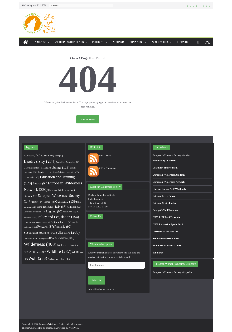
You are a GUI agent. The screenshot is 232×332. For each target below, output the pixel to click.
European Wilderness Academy (169, 174)
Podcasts (118, 42)
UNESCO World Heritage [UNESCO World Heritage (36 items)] (36, 238)
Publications (160, 42)
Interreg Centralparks (164, 203)
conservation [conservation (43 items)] (31, 177)
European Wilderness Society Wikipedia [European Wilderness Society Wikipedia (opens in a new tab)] (172, 272)
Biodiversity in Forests (164, 160)
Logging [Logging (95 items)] (54, 211)
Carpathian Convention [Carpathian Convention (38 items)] (67, 162)
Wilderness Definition (69, 42)
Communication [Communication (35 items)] (70, 172)
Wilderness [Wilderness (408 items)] (40, 244)
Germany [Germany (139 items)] (66, 201)
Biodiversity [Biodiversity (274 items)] (39, 161)
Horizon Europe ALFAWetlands (169, 189)
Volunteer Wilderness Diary (167, 245)
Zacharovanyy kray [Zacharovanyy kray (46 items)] (59, 259)
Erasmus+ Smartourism (165, 167)
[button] (47, 42)
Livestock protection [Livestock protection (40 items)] (34, 211)
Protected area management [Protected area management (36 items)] (37, 222)
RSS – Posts (99, 155)
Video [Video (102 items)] (66, 238)
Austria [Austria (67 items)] (47, 155)
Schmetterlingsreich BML (166, 238)
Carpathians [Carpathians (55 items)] (32, 167)
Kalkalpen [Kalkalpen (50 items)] (74, 207)
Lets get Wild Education (165, 210)
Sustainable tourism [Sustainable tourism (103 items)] (40, 232)
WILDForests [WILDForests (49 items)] (37, 252)
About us (40, 42)
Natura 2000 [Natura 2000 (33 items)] (69, 212)
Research (183, 42)
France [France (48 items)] (49, 202)
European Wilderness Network (169, 182)
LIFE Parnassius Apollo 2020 (168, 224)
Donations (136, 42)
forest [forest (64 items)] (37, 201)
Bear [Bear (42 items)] (59, 155)
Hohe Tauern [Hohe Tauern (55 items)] (45, 206)
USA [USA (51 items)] (53, 238)
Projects (98, 42)
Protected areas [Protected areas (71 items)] (61, 222)
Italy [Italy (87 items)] (60, 206)
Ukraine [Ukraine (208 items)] (68, 232)
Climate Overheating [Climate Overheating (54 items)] (49, 172)
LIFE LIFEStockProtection (167, 217)
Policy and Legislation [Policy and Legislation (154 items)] (58, 217)
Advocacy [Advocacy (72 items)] (32, 155)
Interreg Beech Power (164, 196)
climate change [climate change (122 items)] (55, 167)
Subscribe (96, 280)
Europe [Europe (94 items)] (40, 183)
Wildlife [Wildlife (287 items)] (59, 251)
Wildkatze (158, 252)
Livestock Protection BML (166, 231)
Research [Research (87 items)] (45, 226)
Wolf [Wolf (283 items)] (37, 258)
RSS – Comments (102, 168)
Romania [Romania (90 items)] (62, 226)
